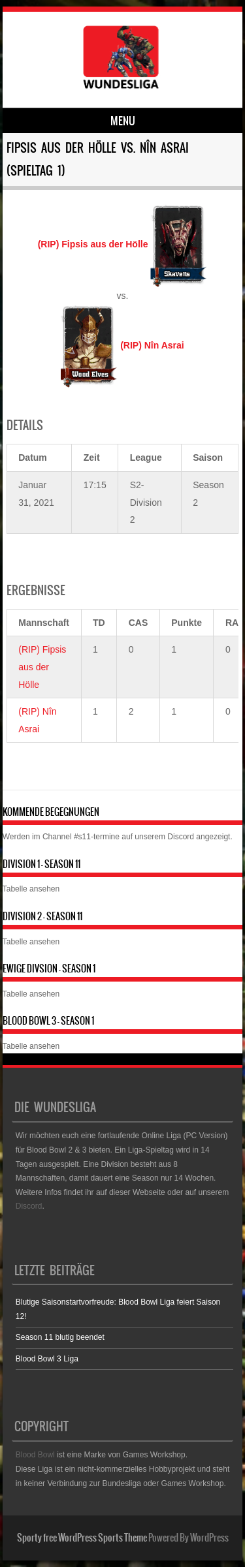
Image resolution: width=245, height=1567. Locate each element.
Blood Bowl (35, 1454)
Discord (180, 836)
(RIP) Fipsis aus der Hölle (42, 666)
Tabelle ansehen (31, 888)
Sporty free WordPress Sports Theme (82, 1537)
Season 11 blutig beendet (60, 1337)
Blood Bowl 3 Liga (47, 1358)
